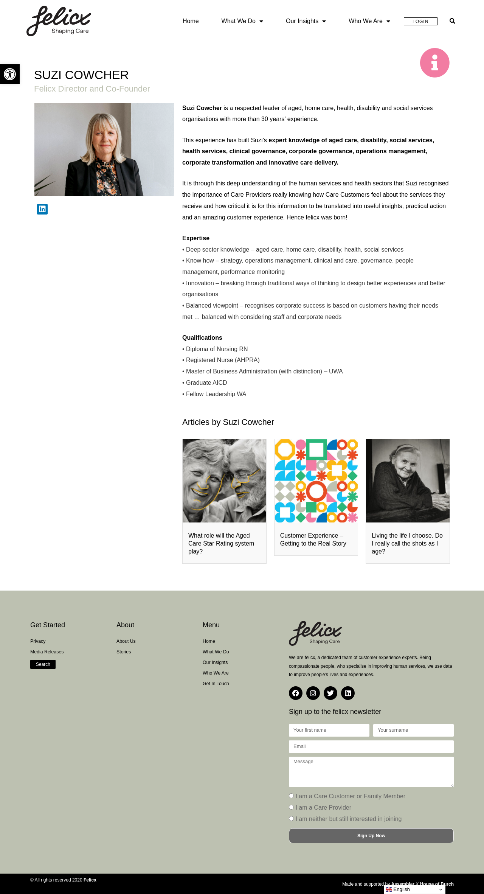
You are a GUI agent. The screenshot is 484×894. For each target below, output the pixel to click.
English (398, 889)
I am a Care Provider (323, 807)
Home (191, 21)
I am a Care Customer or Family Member (350, 796)
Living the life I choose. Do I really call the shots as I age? (407, 543)
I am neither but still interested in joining (348, 819)
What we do (242, 21)
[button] (10, 74)
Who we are (369, 21)
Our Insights (306, 21)
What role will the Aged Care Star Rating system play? (221, 543)
